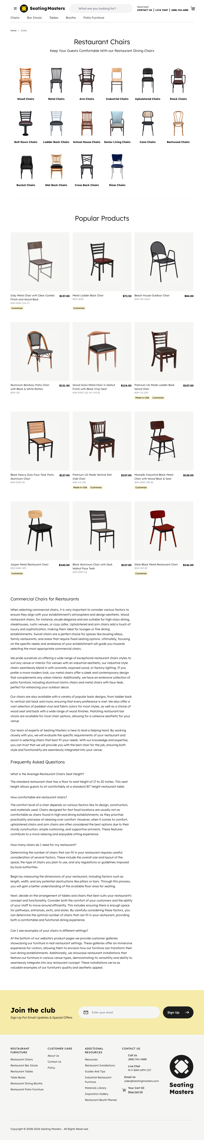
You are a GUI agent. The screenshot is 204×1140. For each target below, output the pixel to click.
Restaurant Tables (21, 1071)
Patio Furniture (93, 17)
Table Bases (18, 1077)
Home (13, 30)
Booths (71, 17)
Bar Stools (34, 17)
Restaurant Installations (100, 1065)
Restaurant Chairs (21, 1059)
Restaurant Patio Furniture (27, 1089)
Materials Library (95, 1088)
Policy (51, 1067)
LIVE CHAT (161, 10)
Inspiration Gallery (96, 1094)
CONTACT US (144, 10)
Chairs (15, 17)
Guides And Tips (95, 1071)
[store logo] (42, 8)
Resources (91, 1059)
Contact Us (54, 1061)
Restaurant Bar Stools (24, 1065)
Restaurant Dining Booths (26, 1083)
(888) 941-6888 (179, 10)
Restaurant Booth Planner (101, 1100)
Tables (53, 17)
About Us (53, 1055)
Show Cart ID (135, 1092)
